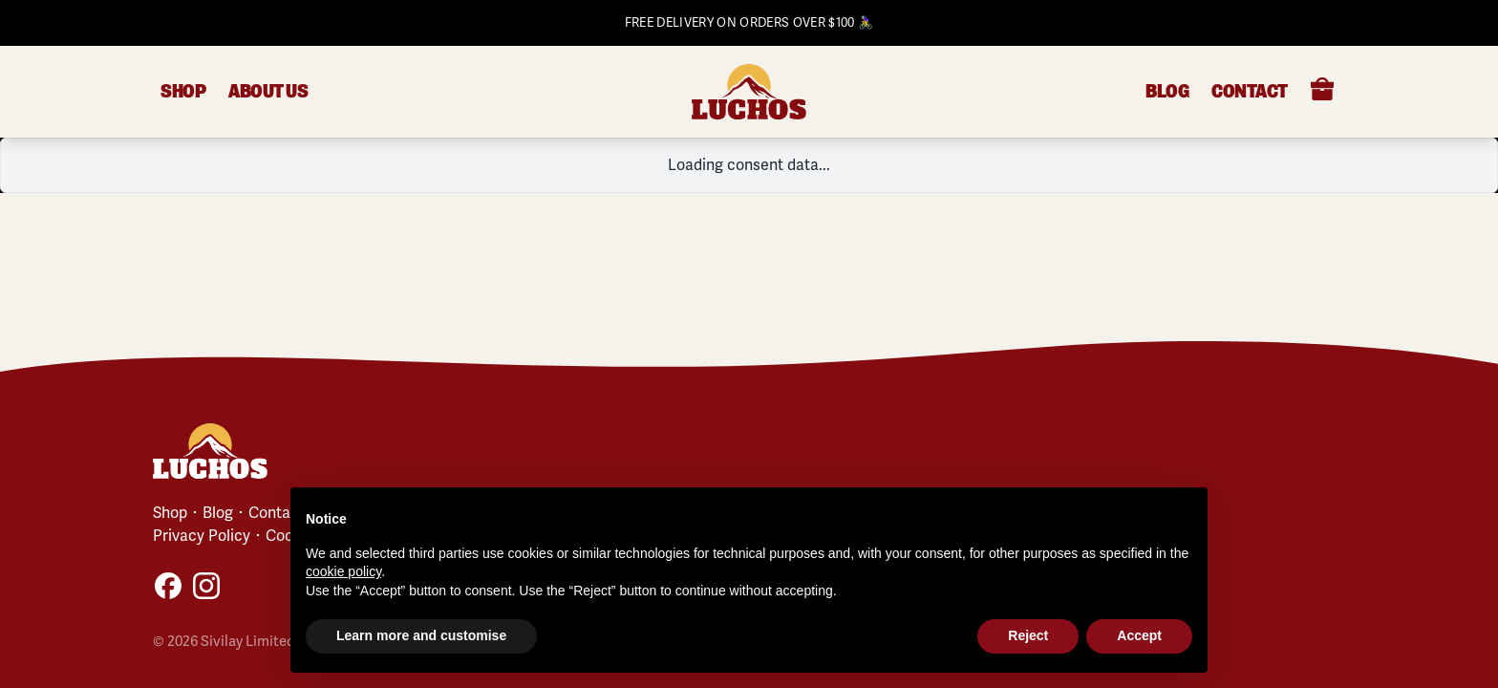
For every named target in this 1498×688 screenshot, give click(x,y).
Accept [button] (1139, 635)
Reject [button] (1028, 635)
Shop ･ (176, 513)
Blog (1166, 91)
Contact (1249, 91)
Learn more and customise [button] (421, 635)
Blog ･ (222, 513)
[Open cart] (1322, 88)
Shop (182, 91)
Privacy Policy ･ (207, 536)
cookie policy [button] (343, 571)
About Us (268, 91)
